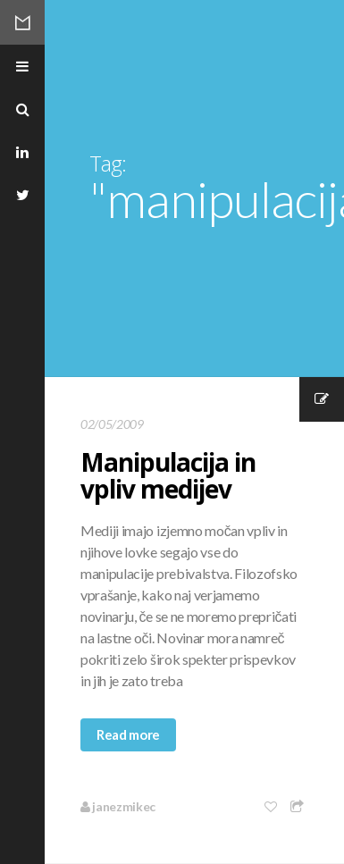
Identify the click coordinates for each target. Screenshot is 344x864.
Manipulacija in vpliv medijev (168, 475)
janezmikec (117, 806)
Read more (128, 734)
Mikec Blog (22, 22)
